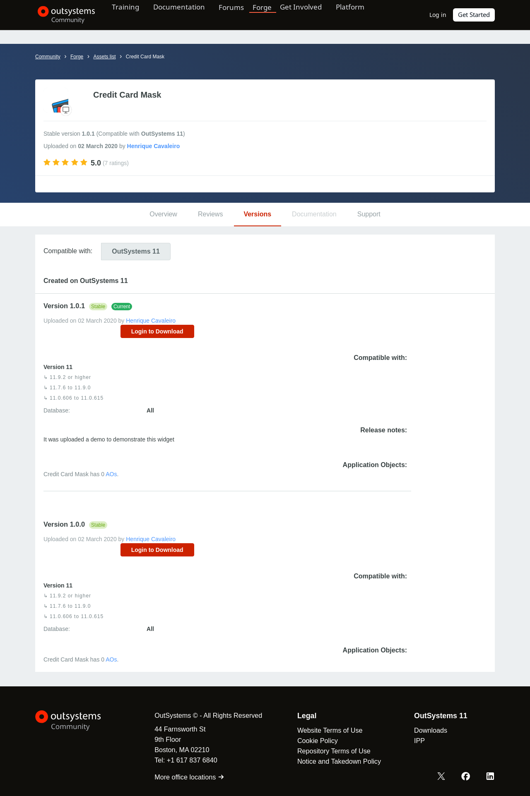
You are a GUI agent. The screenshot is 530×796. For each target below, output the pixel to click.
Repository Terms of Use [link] (330, 751)
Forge (272, 14)
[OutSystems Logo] (76, 720)
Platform (363, 14)
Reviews (210, 214)
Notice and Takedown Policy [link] (336, 761)
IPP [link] (416, 740)
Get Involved (310, 14)
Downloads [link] (427, 730)
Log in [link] (438, 15)
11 (136, 251)
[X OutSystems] (442, 776)
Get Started (474, 15)
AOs (111, 474)
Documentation (185, 14)
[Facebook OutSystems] (466, 776)
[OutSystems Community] (64, 15)
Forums (241, 14)
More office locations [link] (186, 777)
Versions (257, 214)
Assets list (104, 57)
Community (47, 57)
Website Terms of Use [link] (326, 730)
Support (369, 214)
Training (129, 14)
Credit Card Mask (145, 57)
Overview (163, 214)
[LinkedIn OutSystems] (490, 776)
